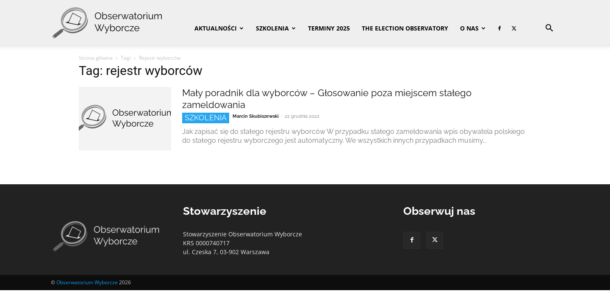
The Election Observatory (405, 28)
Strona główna (96, 57)
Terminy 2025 (329, 28)
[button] (549, 29)
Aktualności (219, 28)
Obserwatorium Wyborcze (87, 282)
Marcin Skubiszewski (256, 116)
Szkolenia (276, 28)
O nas (472, 28)
